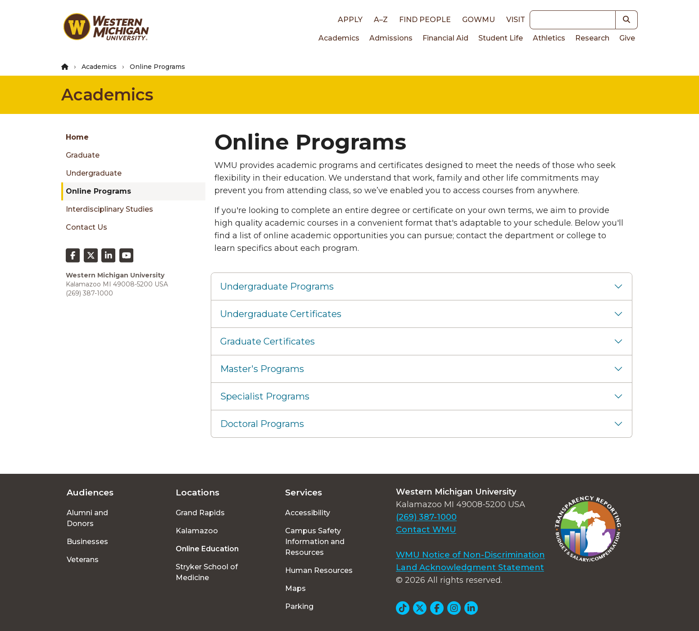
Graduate (83, 155)
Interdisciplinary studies (109, 209)
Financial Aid (445, 38)
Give (627, 38)
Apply (350, 19)
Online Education (207, 549)
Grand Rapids (200, 512)
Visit (515, 19)
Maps (295, 588)
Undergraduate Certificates (280, 314)
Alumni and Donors (87, 518)
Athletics (549, 38)
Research (592, 38)
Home (77, 137)
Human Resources (319, 570)
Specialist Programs (264, 396)
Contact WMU (426, 530)
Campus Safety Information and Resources (315, 542)
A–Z (381, 19)
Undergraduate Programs (277, 286)
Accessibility (307, 512)
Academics (338, 38)
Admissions (391, 38)
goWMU (478, 19)
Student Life (500, 38)
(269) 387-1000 (426, 517)
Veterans (83, 559)
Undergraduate (94, 173)
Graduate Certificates (267, 341)
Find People (425, 19)
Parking (299, 606)
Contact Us (86, 227)
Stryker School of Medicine (207, 572)
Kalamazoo (197, 531)
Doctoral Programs (262, 423)
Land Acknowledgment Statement (470, 567)
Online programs (98, 191)
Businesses (87, 541)
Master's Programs (262, 368)
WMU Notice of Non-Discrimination (470, 555)
